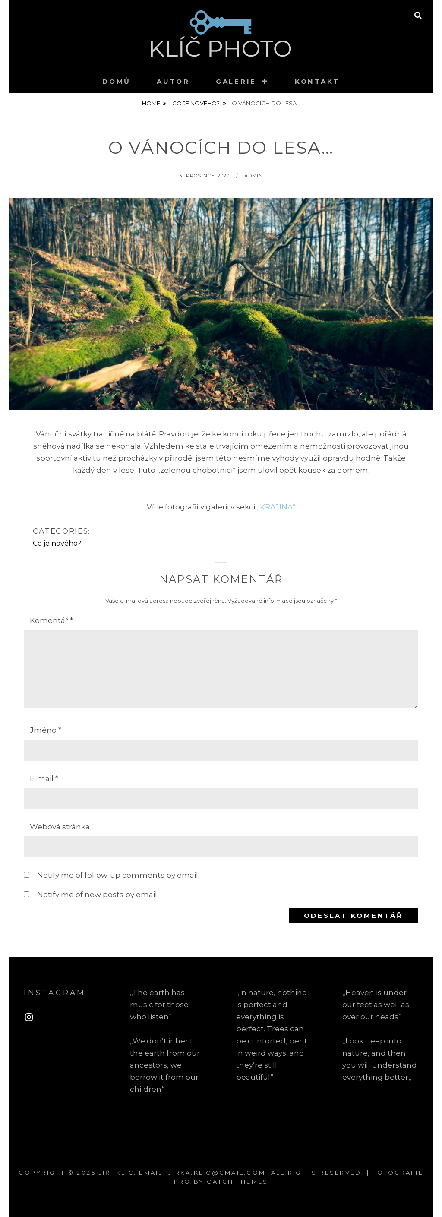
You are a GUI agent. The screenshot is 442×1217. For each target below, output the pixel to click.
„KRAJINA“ (276, 507)
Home (151, 103)
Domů (116, 81)
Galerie (236, 81)
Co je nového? (196, 103)
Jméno (45, 730)
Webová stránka (60, 826)
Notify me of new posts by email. (97, 894)
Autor (173, 81)
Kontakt (317, 81)
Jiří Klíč (116, 1172)
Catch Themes (237, 1181)
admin (253, 176)
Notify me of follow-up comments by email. (118, 875)
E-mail (44, 778)
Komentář (51, 620)
